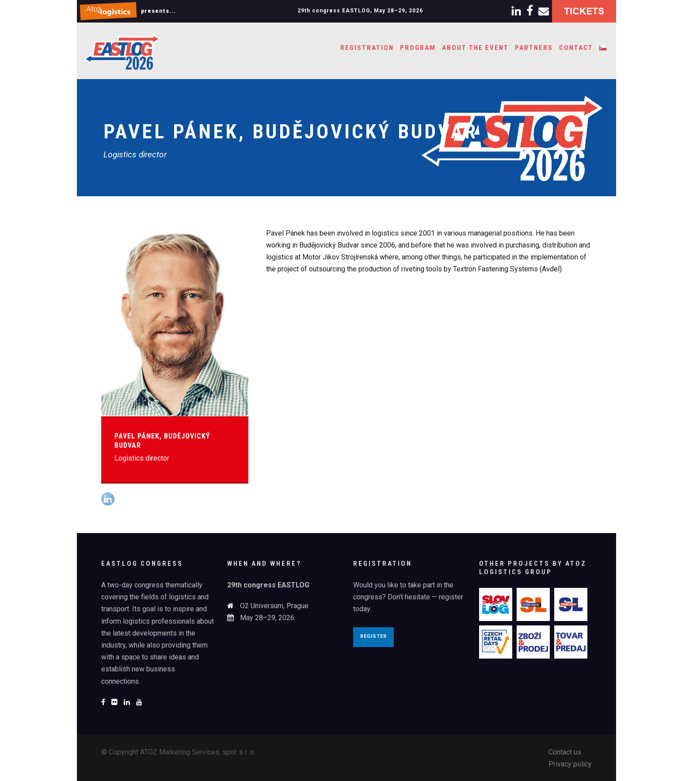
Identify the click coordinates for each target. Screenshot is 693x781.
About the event (475, 48)
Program (418, 48)
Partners (534, 48)
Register (373, 636)
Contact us (564, 752)
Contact (576, 48)
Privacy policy (570, 764)
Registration (367, 48)
